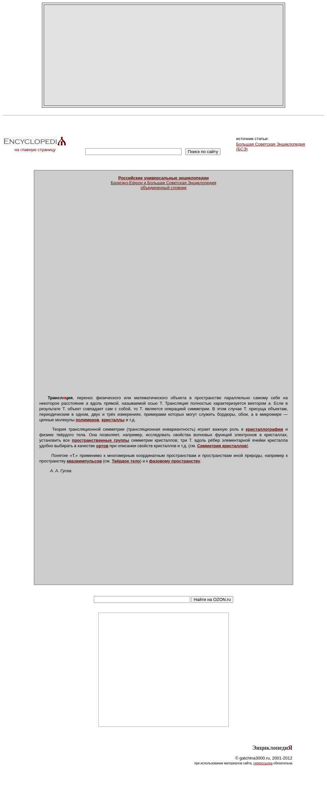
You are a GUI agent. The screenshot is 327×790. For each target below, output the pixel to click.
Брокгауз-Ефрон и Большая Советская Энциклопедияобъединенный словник (163, 182)
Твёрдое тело (126, 461)
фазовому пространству (174, 461)
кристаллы (113, 419)
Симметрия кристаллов (222, 445)
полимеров (87, 419)
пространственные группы (100, 440)
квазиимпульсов (84, 461)
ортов (102, 445)
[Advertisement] (163, 55)
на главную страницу (35, 147)
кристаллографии (264, 429)
